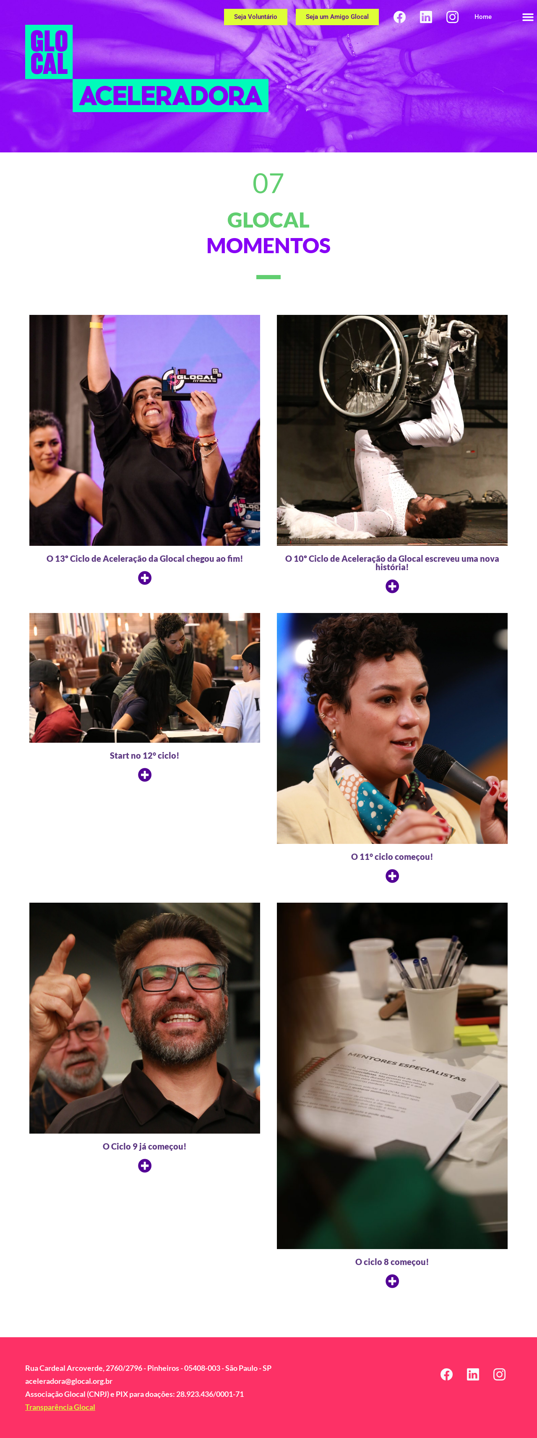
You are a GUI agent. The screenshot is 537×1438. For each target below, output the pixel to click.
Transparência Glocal (60, 1407)
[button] (528, 17)
